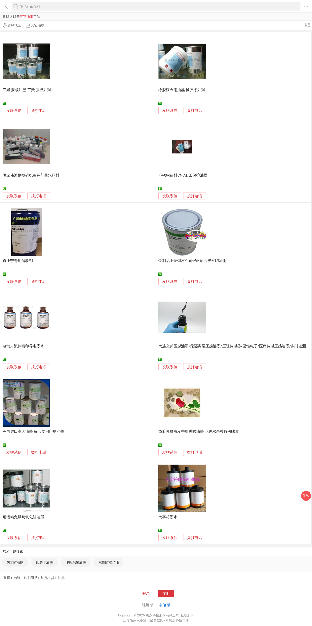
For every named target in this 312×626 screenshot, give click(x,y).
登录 (146, 593)
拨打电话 (38, 110)
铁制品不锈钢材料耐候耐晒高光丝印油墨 (192, 261)
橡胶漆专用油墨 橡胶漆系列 (181, 90)
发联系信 (13, 110)
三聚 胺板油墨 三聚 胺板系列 (27, 90)
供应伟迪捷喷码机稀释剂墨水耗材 (31, 175)
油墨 (44, 578)
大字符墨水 (167, 517)
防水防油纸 (15, 562)
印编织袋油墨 (76, 562)
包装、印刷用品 (25, 578)
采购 (306, 496)
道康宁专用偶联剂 (18, 261)
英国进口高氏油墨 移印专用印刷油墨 (33, 431)
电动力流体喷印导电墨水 (23, 346)
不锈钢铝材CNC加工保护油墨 (183, 175)
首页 (6, 578)
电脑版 (165, 605)
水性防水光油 (108, 562)
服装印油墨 (44, 562)
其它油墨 (58, 578)
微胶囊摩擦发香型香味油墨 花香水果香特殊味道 (198, 431)
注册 (166, 593)
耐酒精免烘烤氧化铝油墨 (23, 517)
